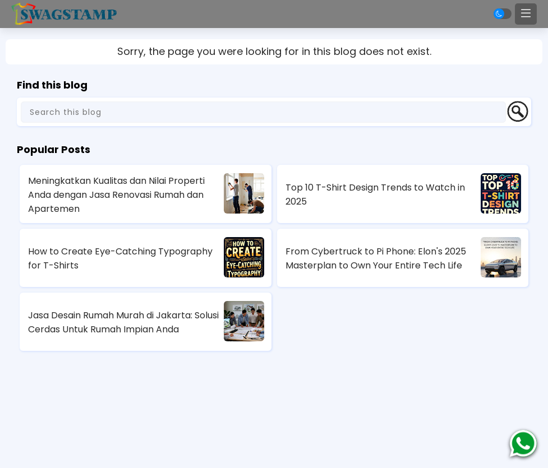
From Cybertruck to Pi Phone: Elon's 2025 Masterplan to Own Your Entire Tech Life (375, 258)
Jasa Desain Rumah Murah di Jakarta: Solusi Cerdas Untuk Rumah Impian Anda (123, 322)
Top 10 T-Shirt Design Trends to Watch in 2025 (375, 194)
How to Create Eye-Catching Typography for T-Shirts (120, 258)
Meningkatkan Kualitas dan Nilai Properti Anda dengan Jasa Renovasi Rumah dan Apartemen (116, 194)
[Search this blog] (263, 112)
